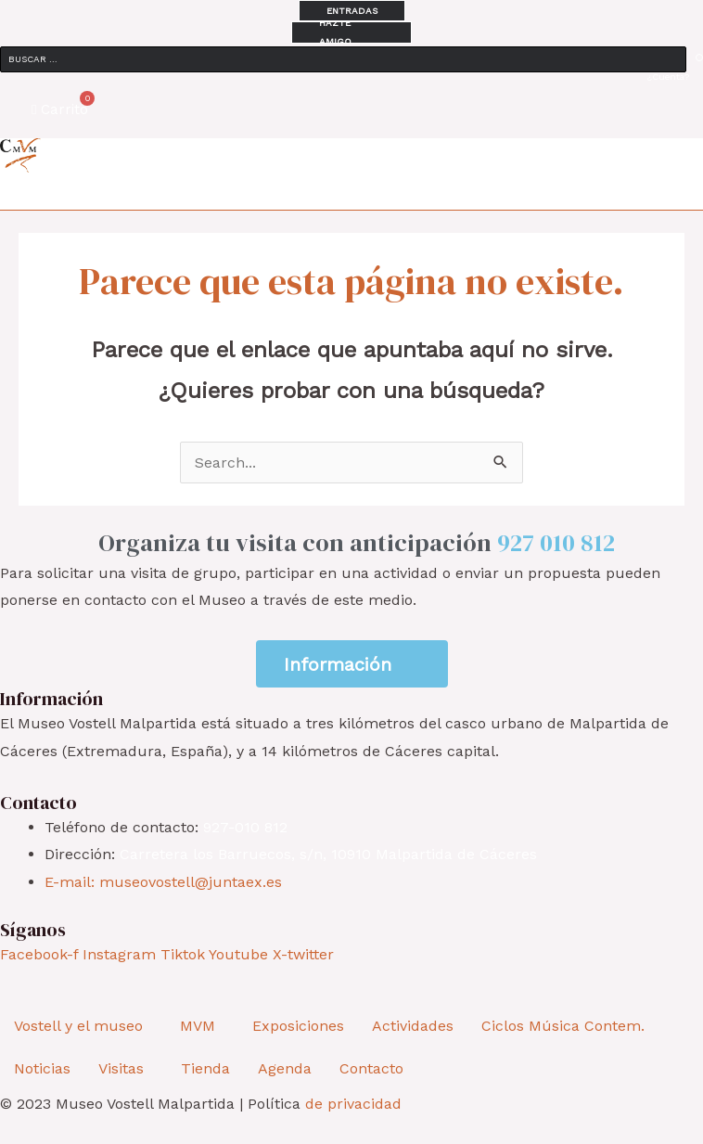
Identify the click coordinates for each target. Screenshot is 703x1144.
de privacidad (353, 1103)
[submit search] (699, 57)
